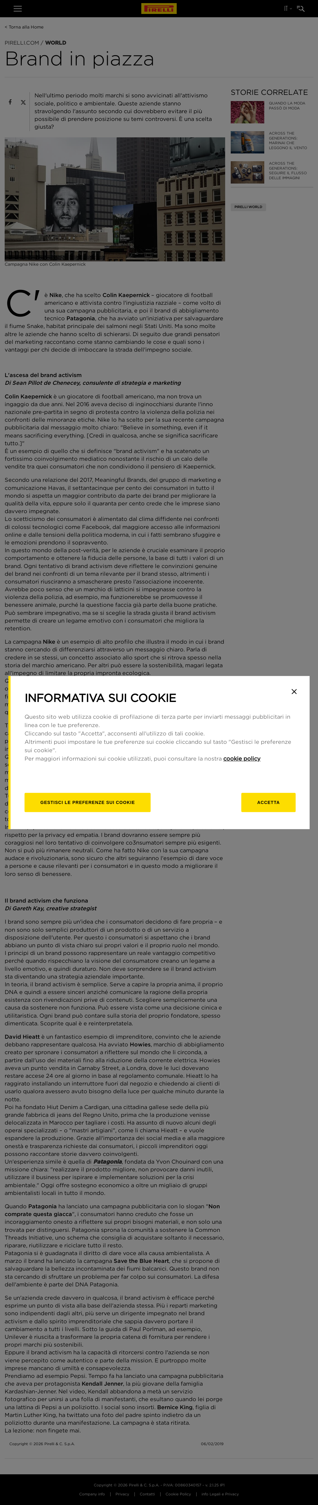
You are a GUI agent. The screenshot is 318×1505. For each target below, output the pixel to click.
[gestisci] (88, 802)
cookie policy (242, 759)
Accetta (268, 802)
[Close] (294, 691)
